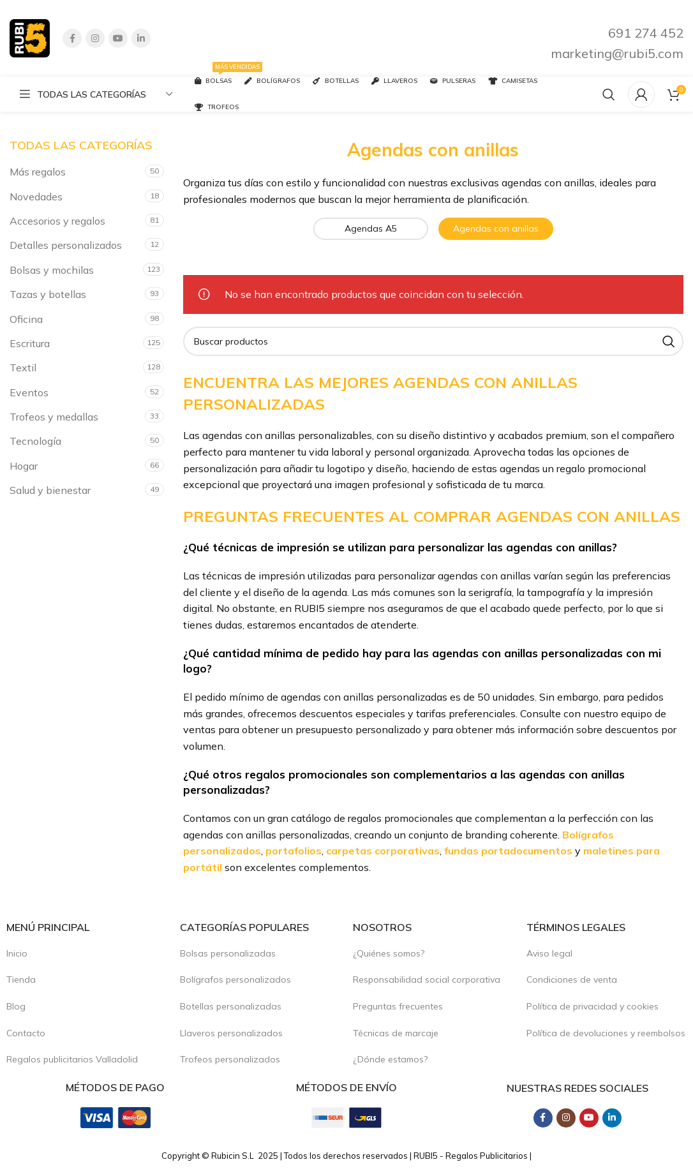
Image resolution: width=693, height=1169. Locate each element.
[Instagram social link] (95, 38)
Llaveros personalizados (231, 1033)
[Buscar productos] (609, 94)
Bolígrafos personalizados (235, 979)
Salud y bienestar (50, 490)
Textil (23, 367)
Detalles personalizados (66, 245)
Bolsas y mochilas (52, 270)
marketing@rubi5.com (617, 53)
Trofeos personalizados (230, 1059)
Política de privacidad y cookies (592, 1006)
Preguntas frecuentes (398, 1006)
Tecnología (35, 441)
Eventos (29, 392)
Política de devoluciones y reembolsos (605, 1033)
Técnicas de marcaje (395, 1033)
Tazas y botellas (48, 294)
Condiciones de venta (571, 979)
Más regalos (38, 171)
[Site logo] (30, 37)
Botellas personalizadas (230, 1006)
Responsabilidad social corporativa (426, 979)
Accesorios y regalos (57, 220)
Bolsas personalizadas (228, 953)
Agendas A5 (371, 228)
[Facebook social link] (72, 38)
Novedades (36, 196)
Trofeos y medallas (54, 416)
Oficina (26, 319)
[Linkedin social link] (141, 38)
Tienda (21, 979)
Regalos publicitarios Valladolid (72, 1059)
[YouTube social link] (118, 38)
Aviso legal (549, 953)
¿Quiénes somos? (388, 953)
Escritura (30, 343)
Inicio (16, 953)
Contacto (25, 1033)
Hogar (24, 465)
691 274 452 (645, 33)
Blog (16, 1006)
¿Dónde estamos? (390, 1059)
